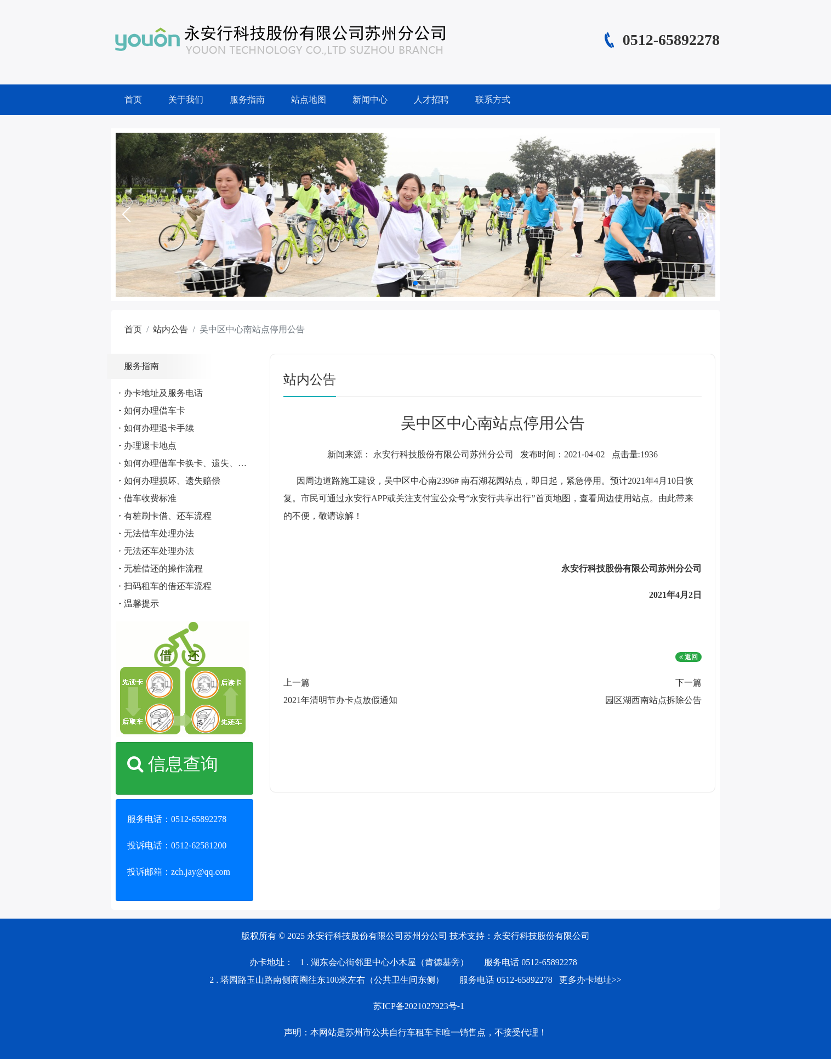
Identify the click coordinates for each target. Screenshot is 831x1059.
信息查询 (172, 764)
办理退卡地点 (150, 445)
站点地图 (308, 99)
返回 (688, 657)
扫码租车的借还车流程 (168, 586)
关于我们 (185, 99)
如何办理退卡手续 (159, 428)
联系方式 (492, 99)
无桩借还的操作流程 (163, 568)
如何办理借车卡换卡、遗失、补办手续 (198, 463)
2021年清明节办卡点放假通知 (340, 700)
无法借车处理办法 (159, 533)
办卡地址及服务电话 (163, 393)
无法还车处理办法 (159, 551)
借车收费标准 (150, 498)
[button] (126, 214)
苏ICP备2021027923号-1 (418, 1006)
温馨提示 (141, 603)
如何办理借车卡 (154, 410)
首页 (133, 99)
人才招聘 (431, 99)
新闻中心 (370, 99)
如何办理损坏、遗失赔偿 (172, 480)
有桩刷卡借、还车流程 (168, 515)
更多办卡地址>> (590, 979)
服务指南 (247, 99)
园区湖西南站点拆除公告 (653, 700)
